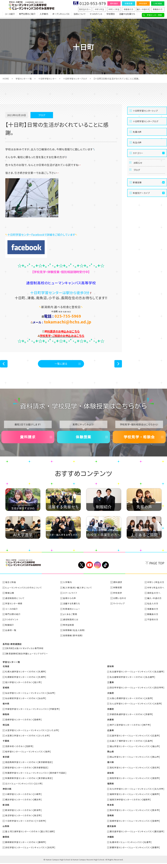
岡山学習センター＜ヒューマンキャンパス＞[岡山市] (135, 758)
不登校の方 (152, 621)
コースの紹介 (11, 611)
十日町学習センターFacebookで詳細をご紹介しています (44, 234)
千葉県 (6, 742)
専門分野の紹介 (13, 616)
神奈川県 (7, 790)
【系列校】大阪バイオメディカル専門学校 (24, 650)
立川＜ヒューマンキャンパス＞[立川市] (24, 784)
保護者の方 (128, 9)
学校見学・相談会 (139, 439)
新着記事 (137, 184)
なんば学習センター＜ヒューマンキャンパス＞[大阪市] (136, 705)
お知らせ (138, 163)
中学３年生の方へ (155, 590)
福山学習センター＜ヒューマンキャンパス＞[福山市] (135, 747)
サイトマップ (119, 606)
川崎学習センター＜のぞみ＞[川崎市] (23, 795)
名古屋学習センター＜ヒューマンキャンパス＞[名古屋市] (137, 673)
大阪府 (110, 694)
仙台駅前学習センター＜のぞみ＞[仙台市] (25, 700)
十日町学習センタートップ (145, 110)
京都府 (110, 710)
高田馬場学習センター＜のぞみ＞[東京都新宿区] (29, 763)
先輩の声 (137, 131)
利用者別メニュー (71, 611)
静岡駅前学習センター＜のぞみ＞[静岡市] (25, 843)
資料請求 (114, 3)
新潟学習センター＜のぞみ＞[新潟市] (23, 811)
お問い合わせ (119, 600)
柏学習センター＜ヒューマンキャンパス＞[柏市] (28, 753)
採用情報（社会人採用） (74, 632)
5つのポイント (96, 15)
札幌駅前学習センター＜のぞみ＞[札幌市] (25, 679)
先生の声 (137, 142)
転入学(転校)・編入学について (77, 590)
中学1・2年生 (114, 9)
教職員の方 (158, 9)
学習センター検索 (154, 15)
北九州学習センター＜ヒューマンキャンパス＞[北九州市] (137, 790)
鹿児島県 (111, 827)
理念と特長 (10, 584)
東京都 (6, 758)
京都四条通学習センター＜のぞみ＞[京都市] (131, 716)
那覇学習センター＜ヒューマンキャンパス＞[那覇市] (135, 848)
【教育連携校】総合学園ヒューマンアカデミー (26, 655)
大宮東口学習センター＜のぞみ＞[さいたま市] (27, 737)
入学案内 (44, 15)
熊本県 (110, 806)
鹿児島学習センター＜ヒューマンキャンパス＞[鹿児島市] (137, 832)
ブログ (137, 171)
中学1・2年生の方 (155, 584)
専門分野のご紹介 (27, 15)
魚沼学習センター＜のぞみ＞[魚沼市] (23, 816)
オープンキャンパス (60, 15)
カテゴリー (138, 152)
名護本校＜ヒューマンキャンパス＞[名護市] (131, 843)
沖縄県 (110, 837)
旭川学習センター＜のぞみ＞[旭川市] (23, 684)
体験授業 (128, 3)
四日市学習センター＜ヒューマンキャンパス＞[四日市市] (137, 689)
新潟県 (6, 806)
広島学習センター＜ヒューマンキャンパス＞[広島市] (135, 737)
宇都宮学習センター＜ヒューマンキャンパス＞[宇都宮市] (32, 710)
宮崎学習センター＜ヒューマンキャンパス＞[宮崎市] (135, 821)
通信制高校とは (70, 621)
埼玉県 (6, 726)
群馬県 (6, 716)
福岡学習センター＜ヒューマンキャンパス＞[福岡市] (135, 795)
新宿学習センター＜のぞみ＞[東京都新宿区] (27, 769)
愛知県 (110, 668)
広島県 (110, 731)
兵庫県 (110, 721)
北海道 (6, 668)
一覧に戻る (61, 364)
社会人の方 (152, 606)
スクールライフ (70, 595)
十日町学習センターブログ (78, 78)
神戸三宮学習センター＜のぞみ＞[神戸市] (130, 726)
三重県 (110, 684)
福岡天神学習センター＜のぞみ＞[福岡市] (130, 800)
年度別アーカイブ (141, 194)
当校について (80, 15)
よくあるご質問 (70, 616)
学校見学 (143, 3)
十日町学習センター (49, 78)
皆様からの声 (69, 600)
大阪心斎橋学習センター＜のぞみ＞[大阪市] (131, 700)
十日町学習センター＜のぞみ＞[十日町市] (25, 821)
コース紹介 (10, 15)
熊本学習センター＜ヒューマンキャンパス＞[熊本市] (135, 811)
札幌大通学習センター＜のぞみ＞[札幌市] (25, 673)
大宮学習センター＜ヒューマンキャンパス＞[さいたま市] (32, 731)
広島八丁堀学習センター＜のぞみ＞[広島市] (131, 742)
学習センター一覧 (24, 78)
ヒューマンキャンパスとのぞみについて (23, 590)
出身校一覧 (10, 632)
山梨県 (6, 827)
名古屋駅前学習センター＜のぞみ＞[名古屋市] (132, 679)
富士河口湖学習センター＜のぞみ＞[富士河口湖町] (30, 832)
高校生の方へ (85, 9)
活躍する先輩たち (127, 15)
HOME (6, 78)
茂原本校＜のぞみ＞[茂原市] (19, 747)
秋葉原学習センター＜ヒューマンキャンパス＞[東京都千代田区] (36, 774)
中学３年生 (99, 9)
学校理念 (110, 15)
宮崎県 (110, 816)
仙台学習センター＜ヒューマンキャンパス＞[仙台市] (30, 694)
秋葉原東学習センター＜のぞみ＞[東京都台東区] (29, 779)
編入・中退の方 (143, 9)
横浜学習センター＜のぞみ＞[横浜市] (23, 800)
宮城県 (6, 689)
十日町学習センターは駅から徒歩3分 (61, 292)
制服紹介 (9, 627)
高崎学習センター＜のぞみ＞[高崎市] (23, 721)
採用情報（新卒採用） (73, 637)
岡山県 (110, 753)
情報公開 (9, 595)
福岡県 (110, 784)
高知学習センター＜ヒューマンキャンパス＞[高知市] (135, 779)
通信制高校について (15, 600)
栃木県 (6, 705)
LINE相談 (157, 3)
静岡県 (6, 837)
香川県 (110, 763)
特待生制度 (68, 627)
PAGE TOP (156, 565)
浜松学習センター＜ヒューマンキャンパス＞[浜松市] (30, 848)
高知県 (110, 774)
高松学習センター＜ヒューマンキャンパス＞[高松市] (135, 769)
